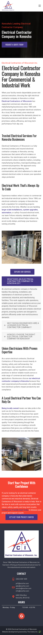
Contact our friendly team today (15, 510)
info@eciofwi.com (22, 591)
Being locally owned (10, 408)
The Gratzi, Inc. (34, 632)
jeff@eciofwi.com (22, 583)
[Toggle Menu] (39, 5)
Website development (10, 632)
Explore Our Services (22, 271)
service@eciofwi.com (23, 588)
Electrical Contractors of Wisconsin (17, 101)
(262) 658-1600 (21, 579)
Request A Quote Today (15, 44)
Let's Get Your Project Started (21, 517)
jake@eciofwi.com (22, 586)
